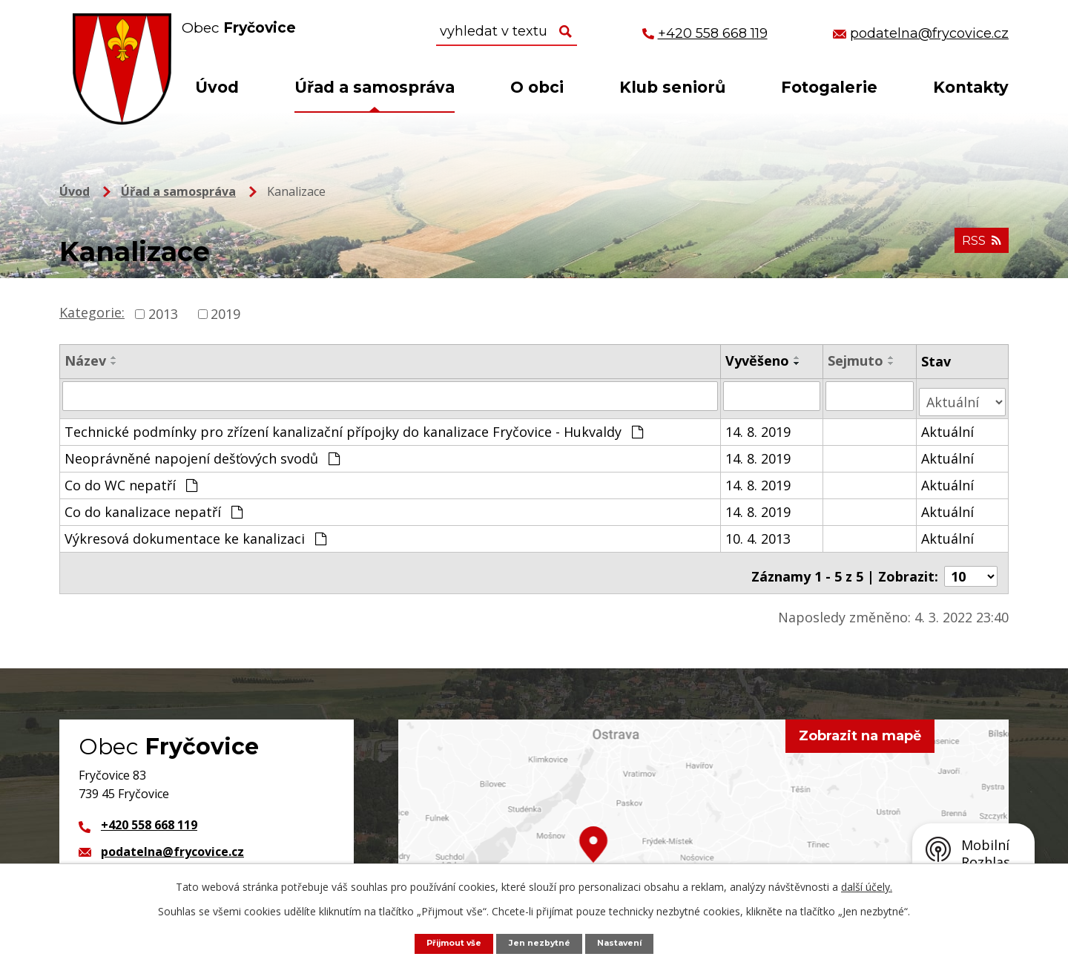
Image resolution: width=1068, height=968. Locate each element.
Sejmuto (856, 360)
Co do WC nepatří (131, 478)
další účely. (866, 885)
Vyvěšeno (758, 360)
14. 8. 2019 (758, 425)
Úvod (217, 87)
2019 (225, 314)
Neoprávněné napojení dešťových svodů (202, 452)
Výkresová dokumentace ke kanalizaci (195, 532)
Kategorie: (92, 312)
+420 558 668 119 (149, 811)
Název (85, 360)
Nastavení (630, 942)
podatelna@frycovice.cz (172, 837)
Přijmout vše (445, 942)
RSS (978, 249)
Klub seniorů (672, 87)
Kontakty (971, 87)
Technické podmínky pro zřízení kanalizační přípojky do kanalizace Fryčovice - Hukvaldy (354, 425)
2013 (163, 314)
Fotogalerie (829, 87)
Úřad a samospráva (374, 87)
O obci (537, 87)
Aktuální (948, 425)
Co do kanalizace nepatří (154, 505)
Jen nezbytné (541, 942)
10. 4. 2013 (758, 532)
